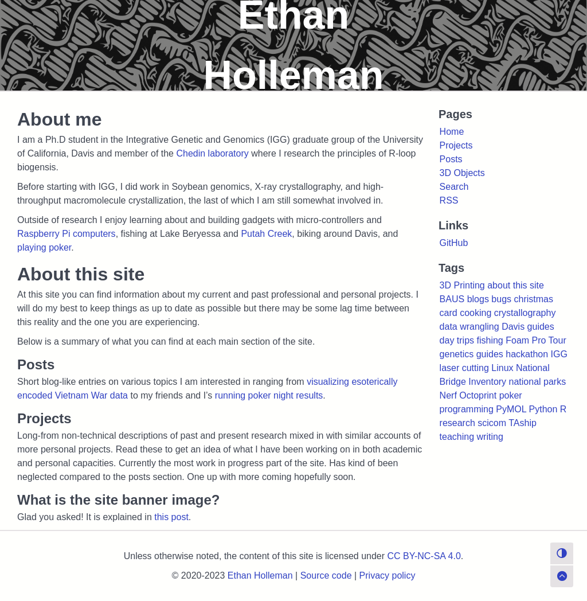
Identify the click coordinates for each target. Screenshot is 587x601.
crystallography (525, 313)
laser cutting (464, 368)
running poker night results (269, 395)
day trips (457, 340)
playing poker (44, 247)
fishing (490, 340)
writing (490, 437)
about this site (515, 285)
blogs (478, 299)
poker (510, 395)
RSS (449, 200)
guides (489, 354)
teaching (457, 437)
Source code (326, 575)
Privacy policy (387, 575)
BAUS (452, 299)
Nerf (448, 395)
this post (171, 517)
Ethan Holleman (260, 575)
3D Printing (462, 285)
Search (454, 187)
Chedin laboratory (212, 153)
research (457, 423)
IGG (559, 354)
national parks (537, 382)
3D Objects (462, 173)
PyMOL (511, 409)
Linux (502, 368)
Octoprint (477, 395)
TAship (522, 423)
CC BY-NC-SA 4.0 (424, 556)
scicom (492, 423)
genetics (457, 354)
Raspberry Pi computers (66, 234)
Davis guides (528, 326)
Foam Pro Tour (536, 340)
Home (452, 131)
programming (467, 409)
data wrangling (469, 326)
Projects (456, 145)
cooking (475, 313)
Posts (451, 159)
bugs (501, 299)
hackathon (527, 354)
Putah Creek (266, 234)
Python (543, 409)
